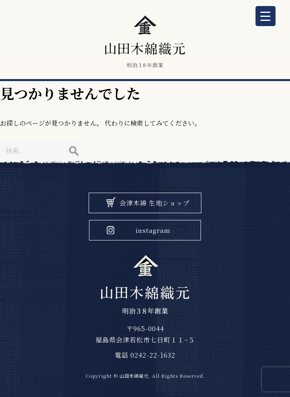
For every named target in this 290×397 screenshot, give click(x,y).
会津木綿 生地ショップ (155, 203)
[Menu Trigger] (266, 16)
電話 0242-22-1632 (145, 355)
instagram (153, 230)
